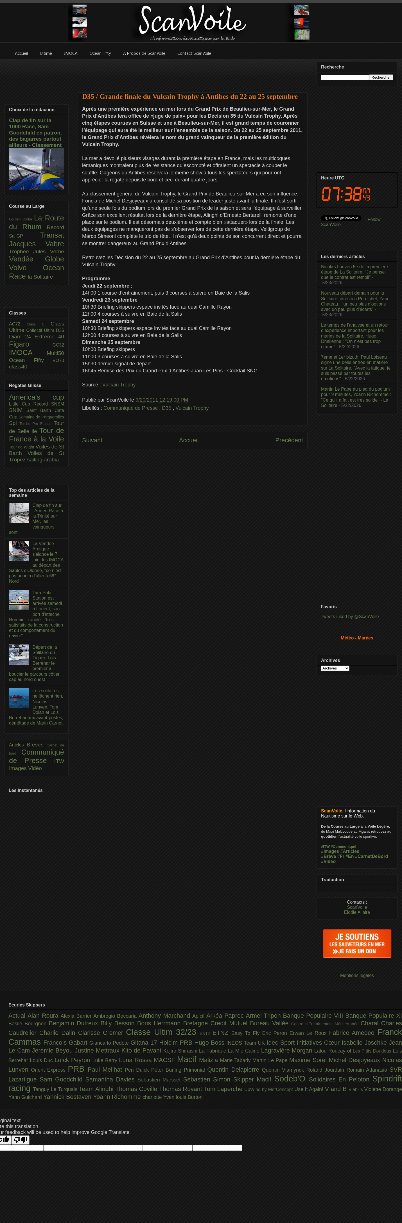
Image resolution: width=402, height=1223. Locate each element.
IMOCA (28, 352)
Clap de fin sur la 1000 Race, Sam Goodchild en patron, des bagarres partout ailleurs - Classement (35, 132)
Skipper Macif (253, 1079)
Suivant (92, 440)
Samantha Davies (111, 1079)
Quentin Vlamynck (284, 1070)
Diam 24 (22, 337)
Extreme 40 (49, 337)
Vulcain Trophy (118, 385)
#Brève (328, 856)
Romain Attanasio (368, 1070)
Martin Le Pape (270, 1060)
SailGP (24, 236)
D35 (167, 408)
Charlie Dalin (58, 1032)
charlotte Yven (159, 1097)
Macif (188, 1059)
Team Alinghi (97, 1088)
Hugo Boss (210, 1042)
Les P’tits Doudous (373, 1050)
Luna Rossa (136, 1059)
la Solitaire (40, 277)
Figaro (30, 344)
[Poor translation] (21, 1140)
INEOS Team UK (246, 1043)
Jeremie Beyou (53, 1050)
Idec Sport (282, 1042)
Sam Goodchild (62, 1079)
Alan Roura (44, 1015)
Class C (39, 324)
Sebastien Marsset (160, 1080)
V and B (336, 1088)
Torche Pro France (36, 424)
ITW (59, 761)
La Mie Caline (244, 1051)
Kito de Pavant (142, 1050)
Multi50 (55, 353)
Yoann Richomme (118, 1096)
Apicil (199, 1016)
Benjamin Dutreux (75, 1023)
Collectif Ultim (41, 330)
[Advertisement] (192, 72)
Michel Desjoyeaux (355, 1059)
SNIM (17, 410)
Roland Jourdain (326, 1070)
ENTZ (206, 1033)
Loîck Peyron (73, 1059)
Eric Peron (276, 1033)
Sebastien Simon (208, 1079)
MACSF (165, 1059)
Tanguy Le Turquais (56, 1089)
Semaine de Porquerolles (41, 417)
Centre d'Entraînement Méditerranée (326, 1024)
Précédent (289, 440)
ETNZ (222, 1032)
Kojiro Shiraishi (181, 1051)
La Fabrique (213, 1051)
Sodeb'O (291, 1078)
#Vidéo (328, 861)
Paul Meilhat (106, 1069)
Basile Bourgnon (28, 1023)
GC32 (58, 345)
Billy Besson (119, 1023)
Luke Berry (105, 1060)
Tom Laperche (224, 1088)
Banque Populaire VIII (314, 1015)
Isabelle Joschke (365, 1042)
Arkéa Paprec (226, 1015)
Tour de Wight (22, 447)
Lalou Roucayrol (333, 1051)
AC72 (18, 324)
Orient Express (49, 1070)
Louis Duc (42, 1060)
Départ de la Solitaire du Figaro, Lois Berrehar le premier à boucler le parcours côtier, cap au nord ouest (34, 663)
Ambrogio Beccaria (116, 1016)
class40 (18, 367)
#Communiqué (343, 846)
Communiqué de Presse (131, 408)
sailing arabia (43, 460)
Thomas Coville (137, 1088)
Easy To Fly (246, 1033)
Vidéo (35, 768)
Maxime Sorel (309, 1059)
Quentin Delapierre (234, 1069)
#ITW (325, 846)
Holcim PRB (176, 1042)
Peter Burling (167, 1070)
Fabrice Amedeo (353, 1032)
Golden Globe (21, 219)
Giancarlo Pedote (110, 1043)
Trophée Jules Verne (36, 251)
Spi (14, 423)
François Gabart (66, 1042)
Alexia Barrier (77, 1016)
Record (55, 227)
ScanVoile (357, 907)
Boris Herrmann (160, 1023)
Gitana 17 (144, 1042)
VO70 (58, 360)
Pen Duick (138, 1070)
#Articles (350, 851)
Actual (18, 1015)
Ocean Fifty (31, 360)
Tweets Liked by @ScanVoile (350, 616)
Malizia (209, 1059)
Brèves (37, 745)
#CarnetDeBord (371, 856)
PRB (78, 1068)
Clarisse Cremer (102, 1032)
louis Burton (189, 1097)
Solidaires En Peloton (340, 1079)
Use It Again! (309, 1089)
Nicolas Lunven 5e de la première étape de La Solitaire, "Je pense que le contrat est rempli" (354, 272)
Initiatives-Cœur (319, 1042)
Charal (371, 1023)
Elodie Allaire (357, 912)
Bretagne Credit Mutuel (216, 1023)
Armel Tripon (264, 1015)
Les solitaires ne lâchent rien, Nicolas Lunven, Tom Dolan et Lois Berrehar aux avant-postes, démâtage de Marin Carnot (36, 706)
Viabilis (356, 1089)
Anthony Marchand (165, 1015)
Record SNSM (48, 404)
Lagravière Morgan (287, 1050)
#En (349, 856)
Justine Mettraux (97, 1050)
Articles (18, 745)
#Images (330, 851)
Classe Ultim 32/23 (163, 1032)
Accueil (189, 440)
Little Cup (21, 404)
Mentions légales (357, 975)
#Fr (340, 856)
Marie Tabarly (236, 1060)
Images (18, 768)
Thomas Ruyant (181, 1088)
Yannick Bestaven (68, 1096)
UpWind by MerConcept (269, 1089)
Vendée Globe (36, 259)
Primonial (195, 1070)
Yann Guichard (25, 1097)
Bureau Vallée (270, 1023)
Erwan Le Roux (309, 1033)
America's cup (36, 397)
